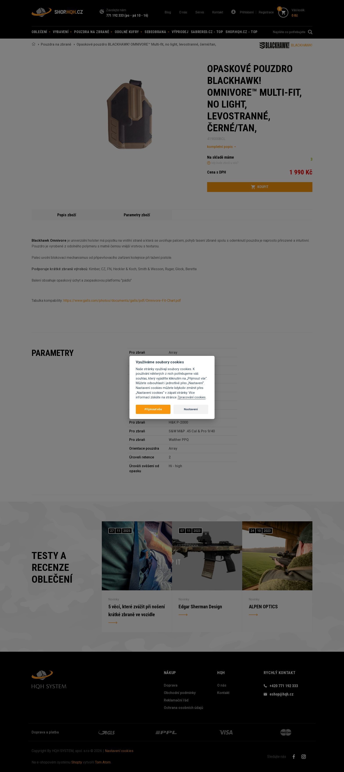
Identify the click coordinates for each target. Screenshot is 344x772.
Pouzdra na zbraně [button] (93, 32)
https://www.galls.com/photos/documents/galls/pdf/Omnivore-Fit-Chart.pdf (122, 300)
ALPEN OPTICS (263, 606)
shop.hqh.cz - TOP (242, 32)
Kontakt (217, 12)
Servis (199, 12)
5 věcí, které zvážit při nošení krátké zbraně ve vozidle (136, 610)
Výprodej (180, 32)
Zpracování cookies (191, 397)
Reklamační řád (176, 700)
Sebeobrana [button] (157, 32)
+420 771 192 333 (284, 685)
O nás (183, 12)
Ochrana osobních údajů (183, 708)
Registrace (266, 12)
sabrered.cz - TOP (207, 32)
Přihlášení (247, 12)
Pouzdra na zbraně (56, 44)
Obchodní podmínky (180, 693)
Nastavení (191, 409)
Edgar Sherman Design (200, 606)
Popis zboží (66, 215)
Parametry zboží (137, 215)
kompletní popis (220, 147)
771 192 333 (115, 15)
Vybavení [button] (62, 32)
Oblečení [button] (41, 32)
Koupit (260, 187)
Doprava (170, 685)
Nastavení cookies (119, 751)
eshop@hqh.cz (282, 694)
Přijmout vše (153, 409)
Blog (168, 12)
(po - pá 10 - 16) (136, 15)
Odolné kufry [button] (128, 32)
